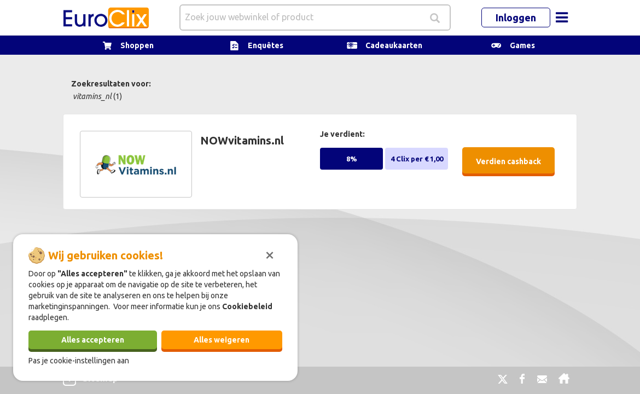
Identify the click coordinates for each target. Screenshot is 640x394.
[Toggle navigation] (562, 17)
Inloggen (516, 17)
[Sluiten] (270, 253)
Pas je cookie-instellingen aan (78, 360)
